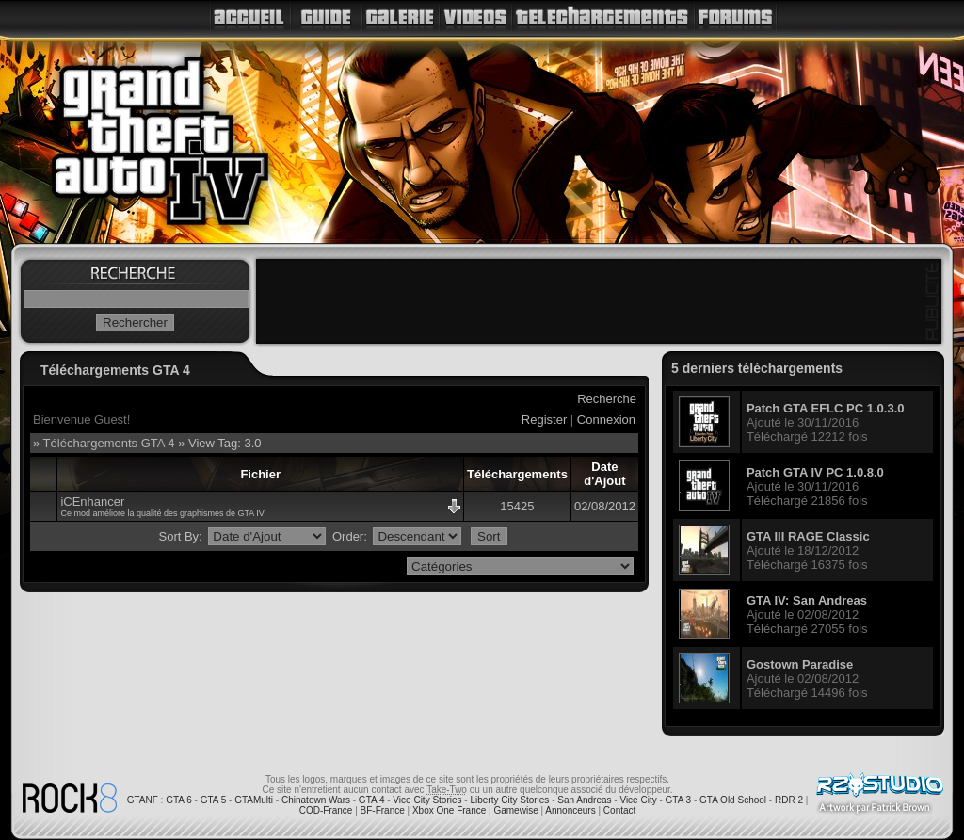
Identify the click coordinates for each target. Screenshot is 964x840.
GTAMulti (253, 800)
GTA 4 (372, 800)
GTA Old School (732, 800)
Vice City (637, 800)
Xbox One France (449, 810)
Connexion (606, 419)
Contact (619, 810)
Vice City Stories (427, 800)
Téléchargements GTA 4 (109, 443)
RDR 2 (789, 800)
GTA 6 (179, 800)
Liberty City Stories (509, 800)
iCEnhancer (92, 501)
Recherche (606, 399)
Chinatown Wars (315, 800)
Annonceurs (570, 810)
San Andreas (584, 800)
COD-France (326, 810)
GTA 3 (679, 800)
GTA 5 (214, 800)
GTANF (142, 800)
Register (544, 419)
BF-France (383, 810)
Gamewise (515, 810)
